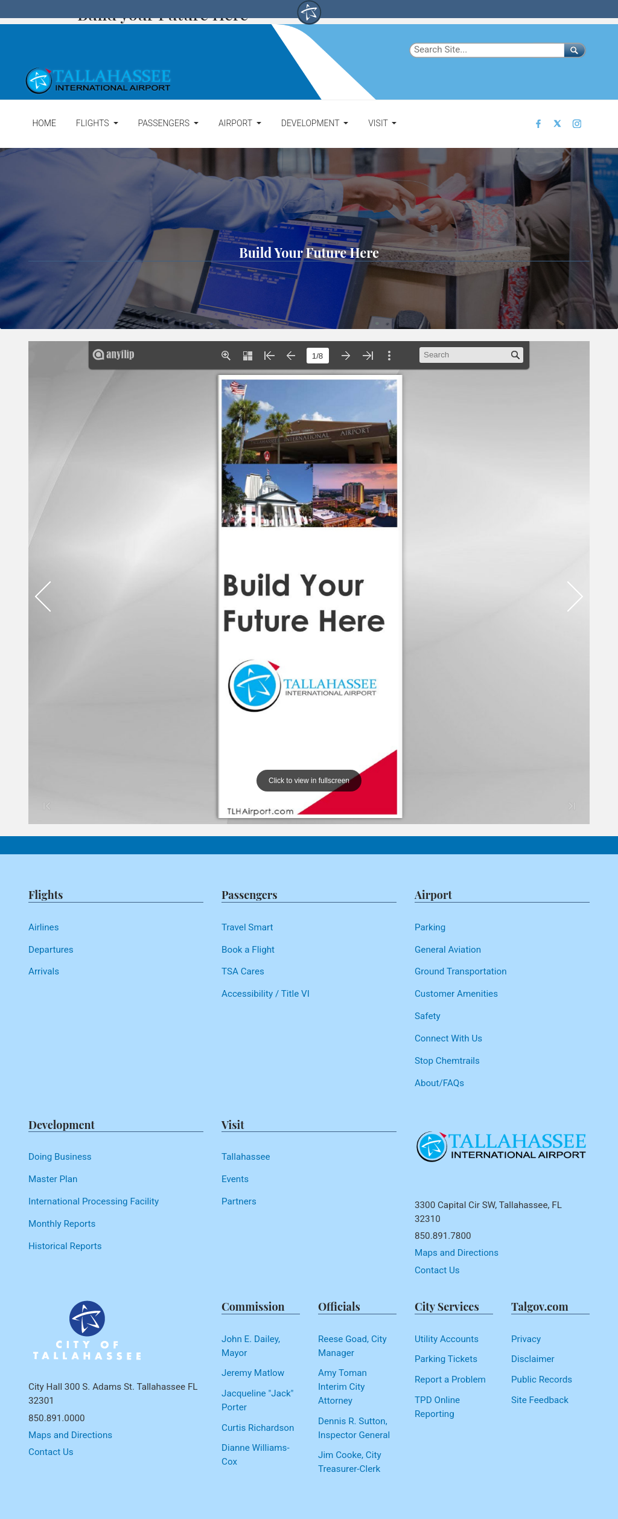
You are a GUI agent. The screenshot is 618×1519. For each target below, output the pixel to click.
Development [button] (311, 123)
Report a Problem (450, 1379)
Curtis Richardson (257, 1427)
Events (235, 1179)
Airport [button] (236, 123)
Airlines (43, 927)
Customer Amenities (456, 993)
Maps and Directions (457, 1252)
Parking (430, 927)
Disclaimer (533, 1359)
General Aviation (448, 949)
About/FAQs (439, 1083)
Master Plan (52, 1179)
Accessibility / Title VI (265, 993)
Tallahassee (245, 1156)
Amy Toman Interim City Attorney (342, 1386)
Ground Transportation (461, 971)
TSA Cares (242, 971)
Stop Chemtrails (447, 1060)
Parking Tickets (446, 1359)
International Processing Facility (93, 1201)
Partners (238, 1201)
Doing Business (60, 1156)
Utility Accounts (447, 1339)
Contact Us (437, 1270)
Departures (51, 949)
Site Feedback (540, 1400)
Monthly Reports (61, 1223)
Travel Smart (247, 927)
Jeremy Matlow (252, 1372)
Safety (428, 1016)
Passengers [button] (164, 123)
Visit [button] (379, 123)
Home (44, 123)
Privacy (526, 1339)
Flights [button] (93, 123)
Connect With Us (448, 1038)
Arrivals (43, 971)
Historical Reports (65, 1246)
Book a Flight (248, 949)
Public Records (541, 1379)
